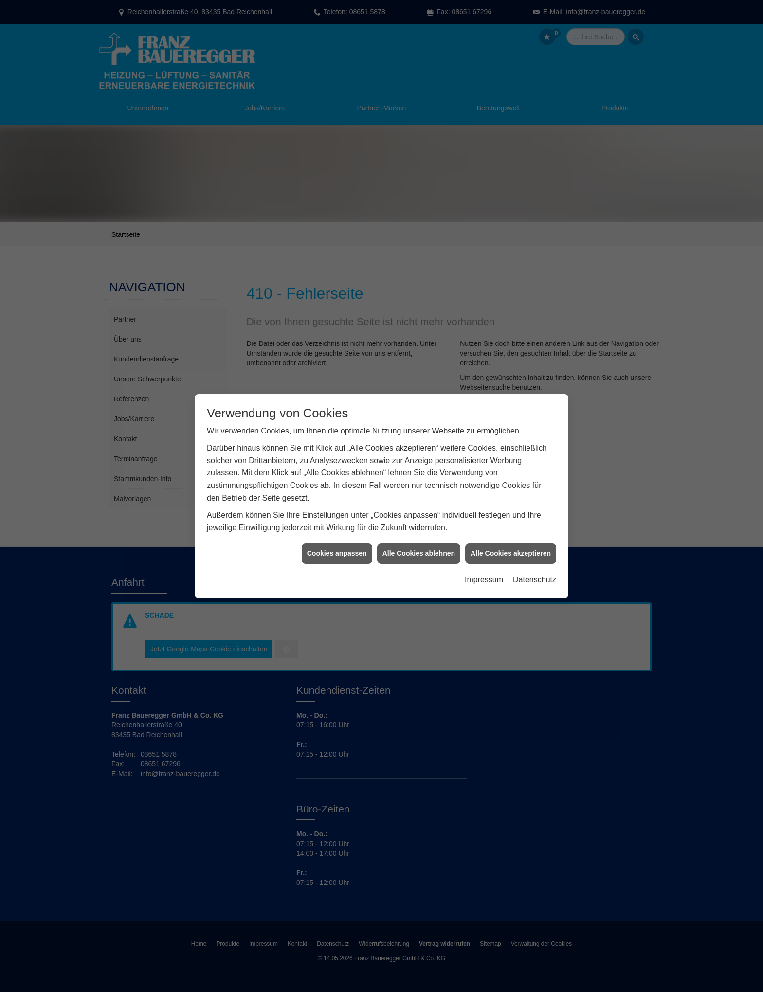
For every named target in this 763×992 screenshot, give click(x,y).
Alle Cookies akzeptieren (511, 536)
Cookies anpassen (337, 536)
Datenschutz (534, 562)
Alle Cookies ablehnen (418, 536)
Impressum (484, 562)
